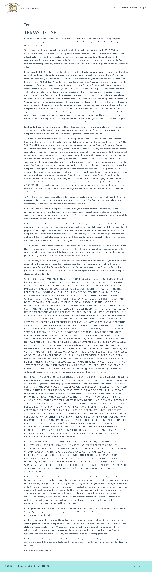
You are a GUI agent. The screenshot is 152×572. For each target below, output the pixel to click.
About (115, 8)
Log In (143, 8)
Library (133, 8)
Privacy (141, 566)
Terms (132, 566)
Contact (124, 8)
